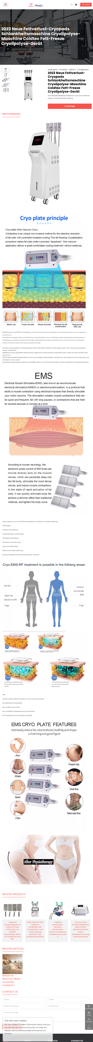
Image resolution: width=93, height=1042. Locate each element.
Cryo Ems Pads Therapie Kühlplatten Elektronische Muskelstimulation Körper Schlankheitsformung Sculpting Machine (80, 929)
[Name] (24, 999)
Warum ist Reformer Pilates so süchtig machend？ (11, 980)
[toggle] (5, 4)
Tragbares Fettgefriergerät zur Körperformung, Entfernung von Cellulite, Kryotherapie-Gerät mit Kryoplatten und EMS (12, 930)
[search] (71, 4)
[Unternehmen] (69, 1006)
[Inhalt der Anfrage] (46, 1016)
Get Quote (86, 4)
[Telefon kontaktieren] (24, 1006)
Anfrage (70, 106)
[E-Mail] (69, 999)
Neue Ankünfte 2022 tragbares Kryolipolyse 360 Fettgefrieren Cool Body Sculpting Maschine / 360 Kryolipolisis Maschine (35, 929)
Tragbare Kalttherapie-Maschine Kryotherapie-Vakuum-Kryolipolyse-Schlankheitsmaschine (58, 929)
